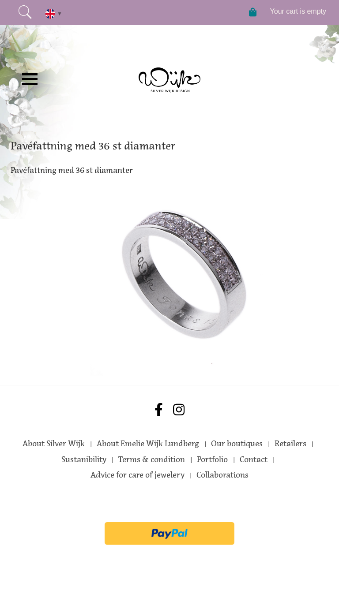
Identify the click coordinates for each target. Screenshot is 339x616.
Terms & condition (151, 459)
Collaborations (222, 475)
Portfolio (212, 459)
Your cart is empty (298, 11)
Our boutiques (237, 443)
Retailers (290, 443)
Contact (253, 459)
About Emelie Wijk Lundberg (148, 443)
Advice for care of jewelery (137, 475)
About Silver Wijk (54, 443)
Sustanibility (83, 459)
